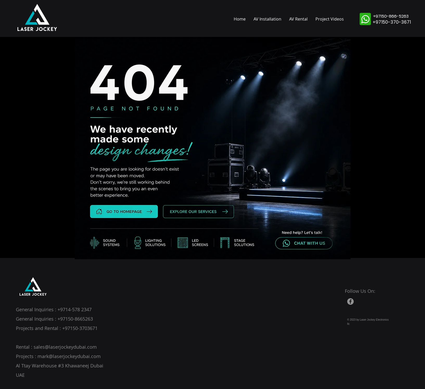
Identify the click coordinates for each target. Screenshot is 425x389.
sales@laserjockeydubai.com (65, 347)
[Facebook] (350, 301)
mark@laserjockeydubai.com (69, 356)
